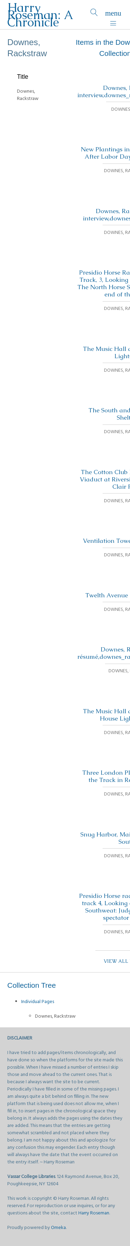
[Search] (94, 15)
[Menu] (113, 15)
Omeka (58, 1228)
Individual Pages (37, 1002)
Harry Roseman (93, 1213)
